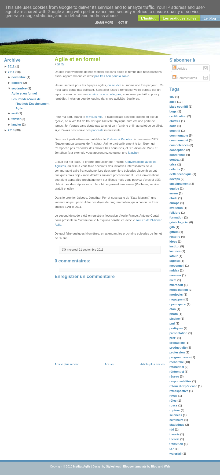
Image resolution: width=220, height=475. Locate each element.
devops (175, 178)
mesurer (175, 275)
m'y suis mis (94, 116)
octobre (17, 82)
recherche (177, 362)
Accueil (109, 364)
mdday (174, 270)
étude (173, 198)
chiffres (175, 121)
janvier (16, 124)
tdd (172, 429)
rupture (175, 410)
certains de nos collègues (104, 94)
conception (177, 150)
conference (177, 154)
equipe (174, 188)
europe (174, 203)
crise (173, 164)
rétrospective (179, 391)
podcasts (97, 130)
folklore (175, 212)
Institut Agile (81, 466)
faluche (133, 152)
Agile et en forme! (24, 93)
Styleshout (113, 466)
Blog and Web (160, 466)
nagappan (176, 299)
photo (173, 313)
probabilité (177, 342)
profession (177, 352)
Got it (122, 22)
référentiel (177, 371)
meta (173, 280)
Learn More (103, 22)
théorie (174, 439)
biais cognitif (179, 106)
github (174, 231)
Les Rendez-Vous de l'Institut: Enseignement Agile (30, 103)
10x (172, 97)
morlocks (176, 294)
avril (15, 113)
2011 (11, 72)
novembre (19, 77)
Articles (179, 68)
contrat (174, 159)
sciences (176, 415)
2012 (11, 66)
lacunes (175, 251)
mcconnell (177, 265)
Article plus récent (67, 364)
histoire (175, 236)
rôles (173, 400)
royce (173, 405)
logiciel (175, 260)
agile (173, 101)
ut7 (172, 448)
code (173, 125)
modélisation (179, 289)
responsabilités (180, 381)
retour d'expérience (183, 386)
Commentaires (184, 78)
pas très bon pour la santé (111, 76)
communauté (179, 140)
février (16, 118)
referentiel (177, 366)
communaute (179, 135)
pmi (172, 323)
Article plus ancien (152, 364)
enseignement (179, 183)
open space (178, 304)
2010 (11, 130)
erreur (174, 193)
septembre (19, 88)
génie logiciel (179, 222)
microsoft (176, 284)
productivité (178, 347)
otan (173, 309)
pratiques (176, 328)
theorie (174, 434)
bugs (173, 111)
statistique (177, 424)
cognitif (175, 130)
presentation (178, 333)
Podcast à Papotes (119, 139)
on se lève (114, 85)
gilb (172, 227)
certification (178, 116)
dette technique (180, 174)
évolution (176, 207)
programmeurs (180, 357)
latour (173, 256)
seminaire (176, 419)
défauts (175, 169)
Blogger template (134, 466)
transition (176, 444)
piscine (175, 318)
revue (173, 395)
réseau (174, 376)
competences (179, 145)
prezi (173, 338)
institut (174, 246)
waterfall (175, 453)
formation (176, 217)
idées (173, 241)
